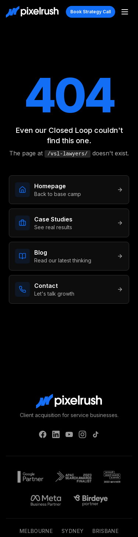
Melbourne (36, 531)
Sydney (72, 531)
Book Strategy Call (90, 11)
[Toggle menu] (124, 11)
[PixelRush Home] (32, 12)
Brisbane (105, 531)
